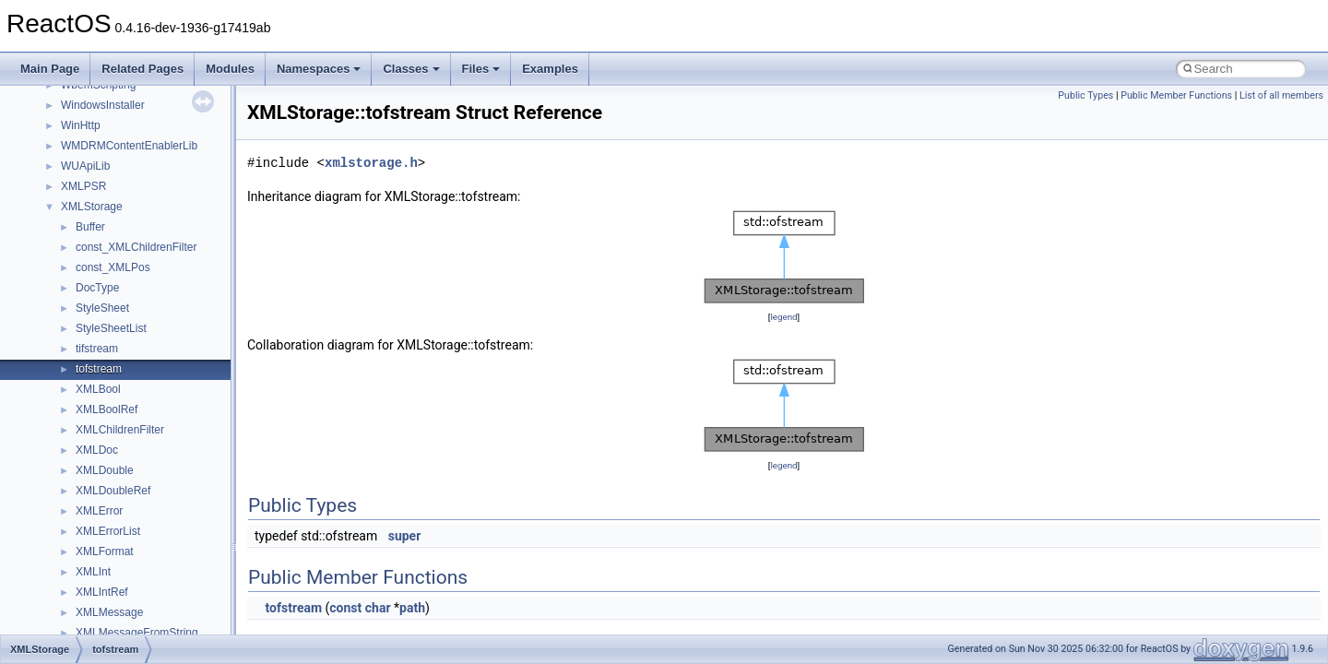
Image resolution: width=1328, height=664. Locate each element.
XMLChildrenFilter (120, 429)
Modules (230, 69)
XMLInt (93, 571)
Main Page (49, 69)
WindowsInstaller (103, 105)
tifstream (97, 348)
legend (783, 317)
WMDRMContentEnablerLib (129, 145)
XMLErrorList (108, 531)
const (345, 607)
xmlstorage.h (371, 163)
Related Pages (142, 69)
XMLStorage (92, 206)
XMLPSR (83, 186)
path (412, 607)
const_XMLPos (113, 267)
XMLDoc (97, 450)
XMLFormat (105, 551)
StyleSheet (102, 308)
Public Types (1085, 95)
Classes (411, 69)
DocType (97, 287)
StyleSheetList (111, 328)
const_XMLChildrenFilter (136, 247)
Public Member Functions (1176, 95)
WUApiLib (85, 166)
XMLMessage (109, 612)
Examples (550, 69)
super (404, 535)
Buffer (90, 226)
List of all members (1281, 95)
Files (481, 69)
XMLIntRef (102, 592)
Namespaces (319, 69)
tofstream (99, 368)
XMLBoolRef (106, 409)
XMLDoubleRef (113, 490)
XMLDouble (105, 470)
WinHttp (81, 125)
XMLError (99, 510)
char (378, 607)
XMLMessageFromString (137, 632)
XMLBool (98, 389)
